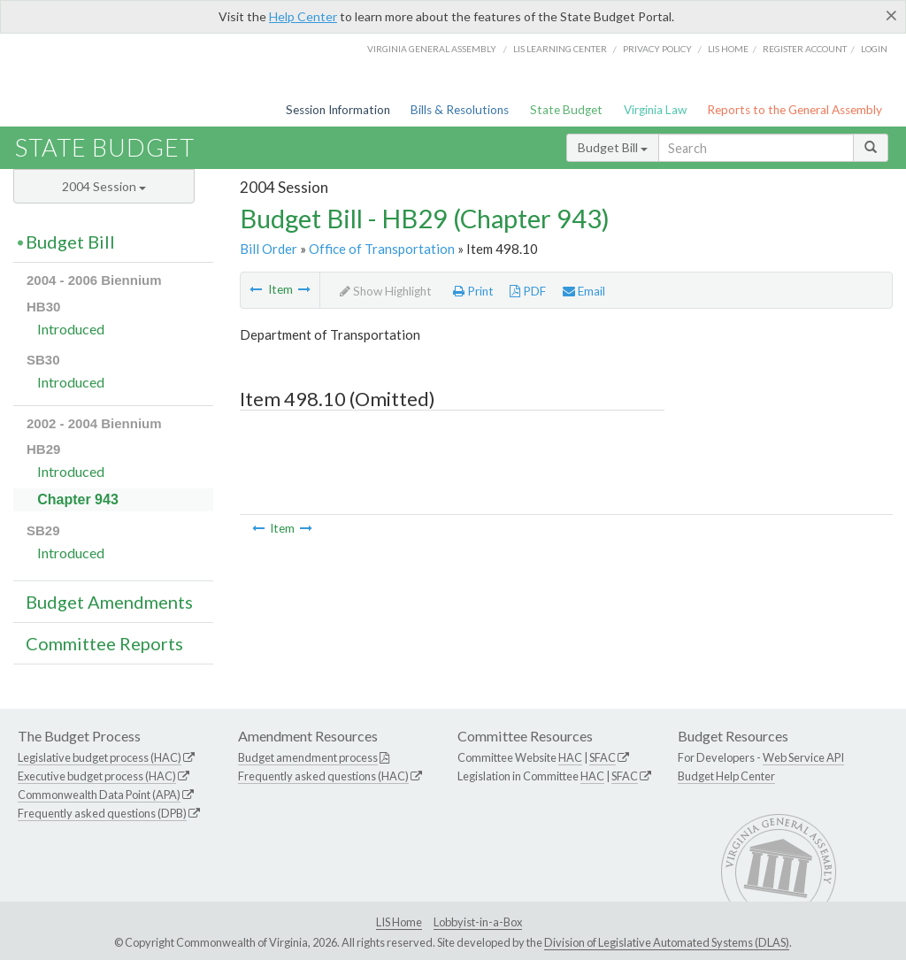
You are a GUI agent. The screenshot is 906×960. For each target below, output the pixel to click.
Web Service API (803, 757)
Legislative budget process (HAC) (99, 757)
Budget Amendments (109, 601)
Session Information (338, 110)
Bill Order (268, 249)
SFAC (602, 757)
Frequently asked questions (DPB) (102, 813)
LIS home (728, 48)
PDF (528, 291)
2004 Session (104, 186)
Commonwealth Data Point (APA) (99, 794)
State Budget (566, 110)
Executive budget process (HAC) (97, 776)
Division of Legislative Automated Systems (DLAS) (666, 942)
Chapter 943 (78, 499)
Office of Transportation (382, 249)
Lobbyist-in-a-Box (478, 922)
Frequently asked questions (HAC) (323, 776)
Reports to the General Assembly (794, 110)
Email (584, 291)
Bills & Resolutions (460, 110)
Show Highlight (386, 291)
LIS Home (399, 922)
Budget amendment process (308, 757)
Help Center (303, 16)
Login (874, 48)
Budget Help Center (726, 776)
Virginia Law (655, 110)
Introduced (70, 328)
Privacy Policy (657, 48)
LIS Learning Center (560, 48)
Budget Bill (613, 147)
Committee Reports (104, 643)
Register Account (805, 48)
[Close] (891, 15)
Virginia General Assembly (431, 48)
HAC (570, 757)
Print (473, 291)
